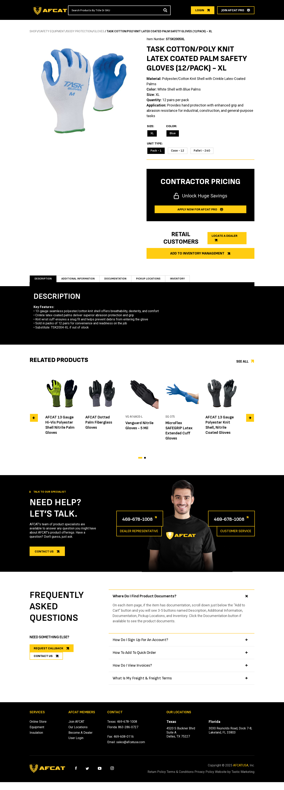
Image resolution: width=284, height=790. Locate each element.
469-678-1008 (142, 522)
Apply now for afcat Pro (197, 209)
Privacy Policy (214, 776)
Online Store (38, 725)
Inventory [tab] (185, 280)
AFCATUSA (240, 769)
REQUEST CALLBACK (48, 652)
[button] (140, 462)
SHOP (33, 31)
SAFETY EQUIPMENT (52, 31)
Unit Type (154, 143)
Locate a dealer (224, 236)
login (199, 10)
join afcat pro (232, 10)
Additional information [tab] (80, 280)
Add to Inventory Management (197, 253)
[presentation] (34, 422)
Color (171, 126)
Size (150, 126)
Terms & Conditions (184, 776)
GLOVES (99, 31)
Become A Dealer (80, 736)
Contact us (44, 555)
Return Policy (156, 776)
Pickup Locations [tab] (155, 280)
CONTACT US (43, 665)
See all (242, 365)
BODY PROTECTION (79, 31)
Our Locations (78, 731)
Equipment (37, 731)
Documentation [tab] (120, 280)
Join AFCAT (76, 725)
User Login (75, 742)
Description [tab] (43, 280)
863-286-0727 (128, 731)
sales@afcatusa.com (130, 746)
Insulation (36, 736)
